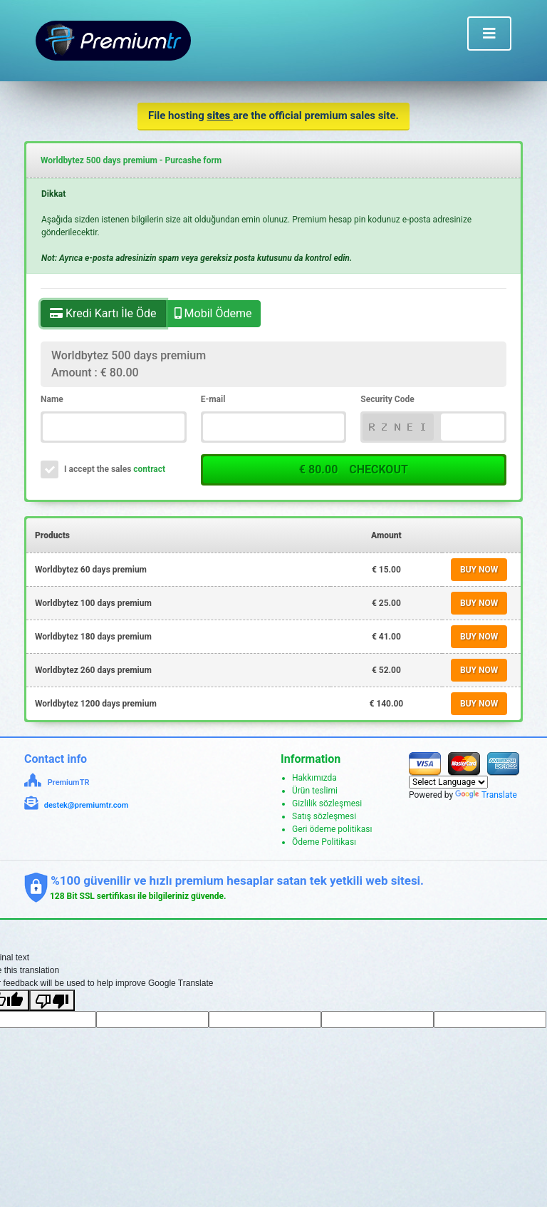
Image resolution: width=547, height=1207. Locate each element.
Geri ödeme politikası (332, 829)
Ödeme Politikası (324, 842)
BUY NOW (479, 570)
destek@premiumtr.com (86, 805)
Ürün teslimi (315, 791)
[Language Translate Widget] (448, 782)
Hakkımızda (314, 778)
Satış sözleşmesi (324, 816)
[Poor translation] (52, 1000)
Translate (486, 795)
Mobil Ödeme (213, 312)
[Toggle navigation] (489, 33)
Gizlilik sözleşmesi (327, 803)
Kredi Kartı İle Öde (103, 312)
